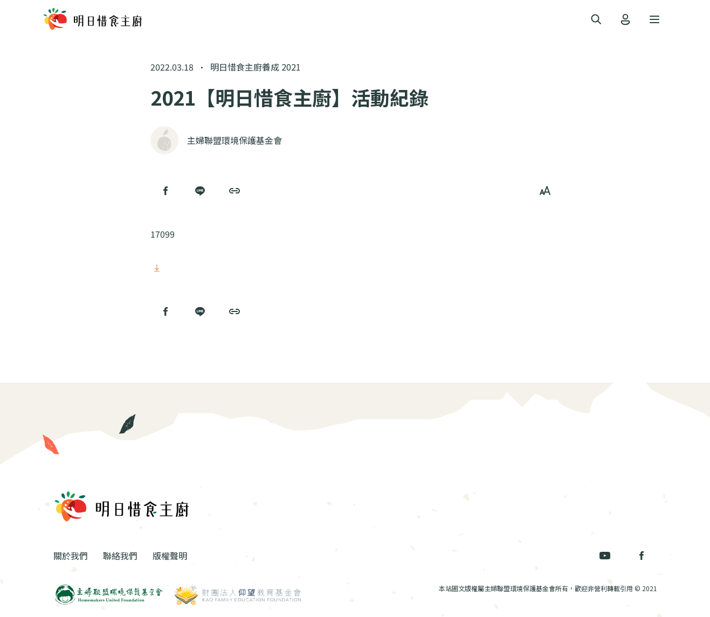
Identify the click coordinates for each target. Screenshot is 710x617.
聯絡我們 (120, 555)
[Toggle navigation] (596, 19)
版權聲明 (170, 555)
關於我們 (70, 555)
